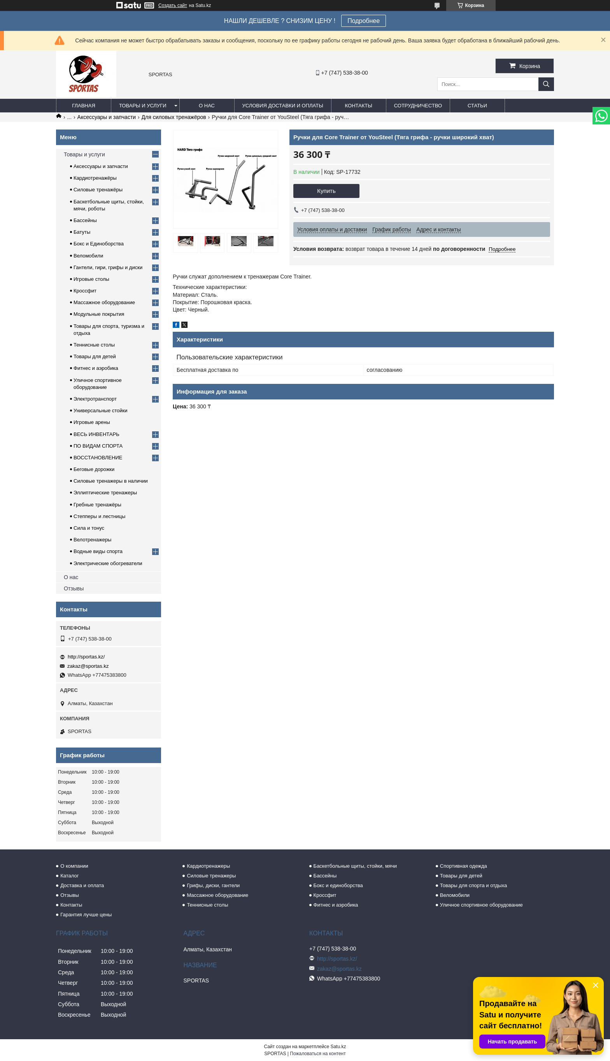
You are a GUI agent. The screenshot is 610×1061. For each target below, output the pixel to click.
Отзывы (74, 588)
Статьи (477, 106)
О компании (74, 866)
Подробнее (363, 21)
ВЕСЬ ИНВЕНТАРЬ (96, 434)
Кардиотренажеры (208, 866)
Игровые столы (91, 279)
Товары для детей (95, 356)
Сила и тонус (89, 528)
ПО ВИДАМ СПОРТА (98, 446)
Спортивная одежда (463, 866)
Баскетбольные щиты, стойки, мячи (355, 866)
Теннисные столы (94, 345)
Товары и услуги (143, 106)
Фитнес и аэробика (96, 368)
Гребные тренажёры (97, 505)
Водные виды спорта (98, 551)
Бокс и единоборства (338, 885)
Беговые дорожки (94, 469)
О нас (207, 106)
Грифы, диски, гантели (213, 885)
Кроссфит (85, 291)
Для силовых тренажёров (174, 117)
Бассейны (85, 220)
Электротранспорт (95, 399)
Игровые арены (92, 422)
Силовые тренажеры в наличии (111, 481)
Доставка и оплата (82, 885)
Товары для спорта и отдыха (473, 885)
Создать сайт (172, 5)
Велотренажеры (92, 540)
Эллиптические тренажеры (105, 492)
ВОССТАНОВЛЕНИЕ (98, 457)
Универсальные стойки (101, 410)
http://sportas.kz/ (86, 657)
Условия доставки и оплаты (282, 106)
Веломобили (88, 256)
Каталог (69, 876)
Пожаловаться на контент (317, 1053)
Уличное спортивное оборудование (481, 905)
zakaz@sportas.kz (88, 666)
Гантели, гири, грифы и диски (108, 267)
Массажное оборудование (104, 302)
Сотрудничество (418, 106)
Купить (326, 190)
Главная (83, 106)
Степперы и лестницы (99, 516)
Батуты (82, 232)
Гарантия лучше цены (86, 914)
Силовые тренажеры (211, 876)
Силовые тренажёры (98, 190)
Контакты (358, 106)
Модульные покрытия (99, 314)
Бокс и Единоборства (99, 244)
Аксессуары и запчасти (106, 117)
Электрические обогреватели (108, 563)
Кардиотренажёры (95, 178)
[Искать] (546, 84)
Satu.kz (338, 1046)
